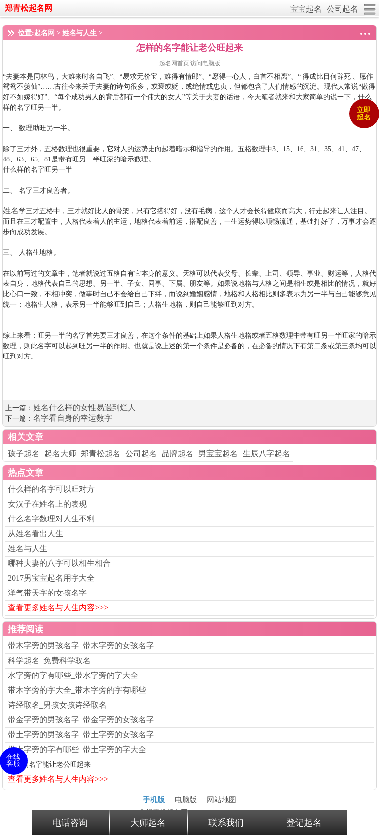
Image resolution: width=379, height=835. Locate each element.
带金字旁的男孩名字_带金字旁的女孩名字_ (83, 720)
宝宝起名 (306, 9)
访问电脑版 (205, 63)
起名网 (44, 33)
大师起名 (148, 823)
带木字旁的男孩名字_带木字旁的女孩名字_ (83, 645)
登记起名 (304, 823)
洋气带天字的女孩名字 (47, 593)
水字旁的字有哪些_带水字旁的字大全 (73, 675)
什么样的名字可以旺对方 (51, 489)
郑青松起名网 (28, 8)
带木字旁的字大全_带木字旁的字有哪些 (77, 690)
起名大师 (60, 453)
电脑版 (186, 799)
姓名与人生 (79, 33)
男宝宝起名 (218, 453)
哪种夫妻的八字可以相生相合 (59, 563)
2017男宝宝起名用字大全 (51, 578)
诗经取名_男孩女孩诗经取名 (57, 705)
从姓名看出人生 (35, 533)
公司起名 (342, 9)
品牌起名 (177, 453)
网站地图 (221, 799)
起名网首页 (174, 63)
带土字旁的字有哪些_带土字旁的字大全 (77, 749)
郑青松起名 (100, 453)
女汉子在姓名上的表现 (47, 504)
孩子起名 (23, 453)
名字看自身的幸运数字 (72, 418)
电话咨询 (70, 823)
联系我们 (226, 823)
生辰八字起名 (266, 453)
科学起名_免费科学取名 (49, 660)
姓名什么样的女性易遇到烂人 (84, 407)
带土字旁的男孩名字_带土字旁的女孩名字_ (83, 734)
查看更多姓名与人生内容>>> (58, 607)
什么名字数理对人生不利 (51, 519)
